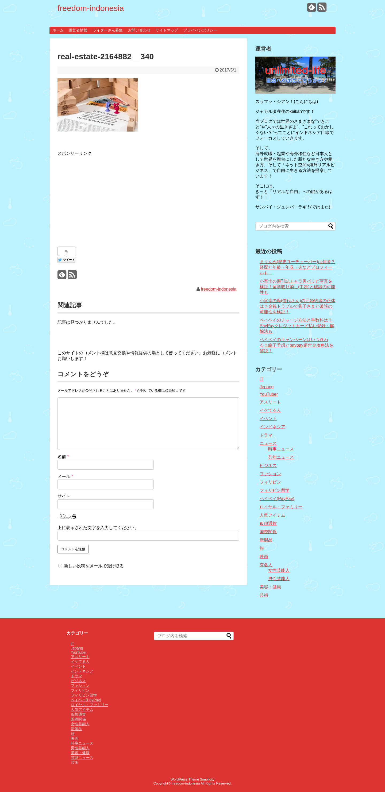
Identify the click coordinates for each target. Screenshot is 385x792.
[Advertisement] (102, 198)
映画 (264, 556)
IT (261, 379)
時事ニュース (281, 449)
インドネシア (272, 427)
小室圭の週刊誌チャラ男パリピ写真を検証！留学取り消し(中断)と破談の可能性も (297, 287)
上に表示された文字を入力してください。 (98, 527)
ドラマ (266, 435)
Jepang (267, 387)
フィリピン (270, 482)
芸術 (264, 595)
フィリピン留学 (275, 490)
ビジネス (268, 465)
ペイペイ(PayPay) (277, 498)
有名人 (266, 565)
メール (65, 476)
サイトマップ (167, 30)
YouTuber (269, 394)
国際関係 (268, 531)
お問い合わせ (139, 30)
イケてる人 (270, 410)
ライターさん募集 (108, 30)
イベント (268, 418)
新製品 (266, 540)
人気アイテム (272, 515)
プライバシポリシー (200, 30)
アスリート (270, 402)
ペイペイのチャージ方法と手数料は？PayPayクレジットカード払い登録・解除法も (297, 326)
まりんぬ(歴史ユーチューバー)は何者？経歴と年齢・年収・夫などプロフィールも (297, 267)
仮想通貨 (268, 523)
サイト (63, 496)
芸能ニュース (281, 457)
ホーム (58, 30)
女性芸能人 (279, 570)
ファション (270, 474)
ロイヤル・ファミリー (281, 507)
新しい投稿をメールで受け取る (94, 566)
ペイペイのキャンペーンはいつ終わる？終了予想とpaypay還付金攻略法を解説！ (296, 345)
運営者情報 (78, 30)
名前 (63, 456)
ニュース (268, 443)
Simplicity (207, 779)
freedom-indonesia (90, 8)
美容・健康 (270, 587)
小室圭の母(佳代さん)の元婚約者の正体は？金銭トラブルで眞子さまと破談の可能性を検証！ (297, 306)
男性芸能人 (279, 578)
